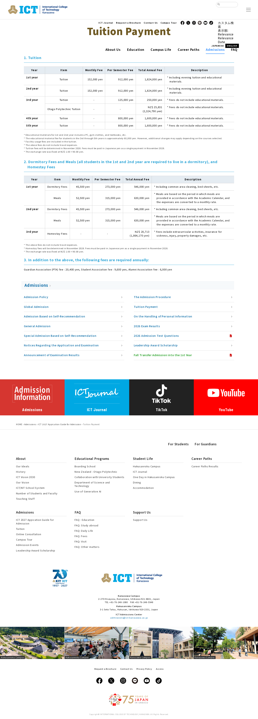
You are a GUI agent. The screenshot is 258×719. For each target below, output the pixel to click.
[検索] (228, 5)
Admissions (36, 285)
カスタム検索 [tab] (226, 24)
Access (160, 668)
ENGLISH (232, 45)
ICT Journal (105, 22)
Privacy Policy (144, 668)
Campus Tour (169, 22)
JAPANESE (217, 45)
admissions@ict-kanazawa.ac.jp (129, 617)
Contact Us (151, 22)
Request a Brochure (128, 22)
